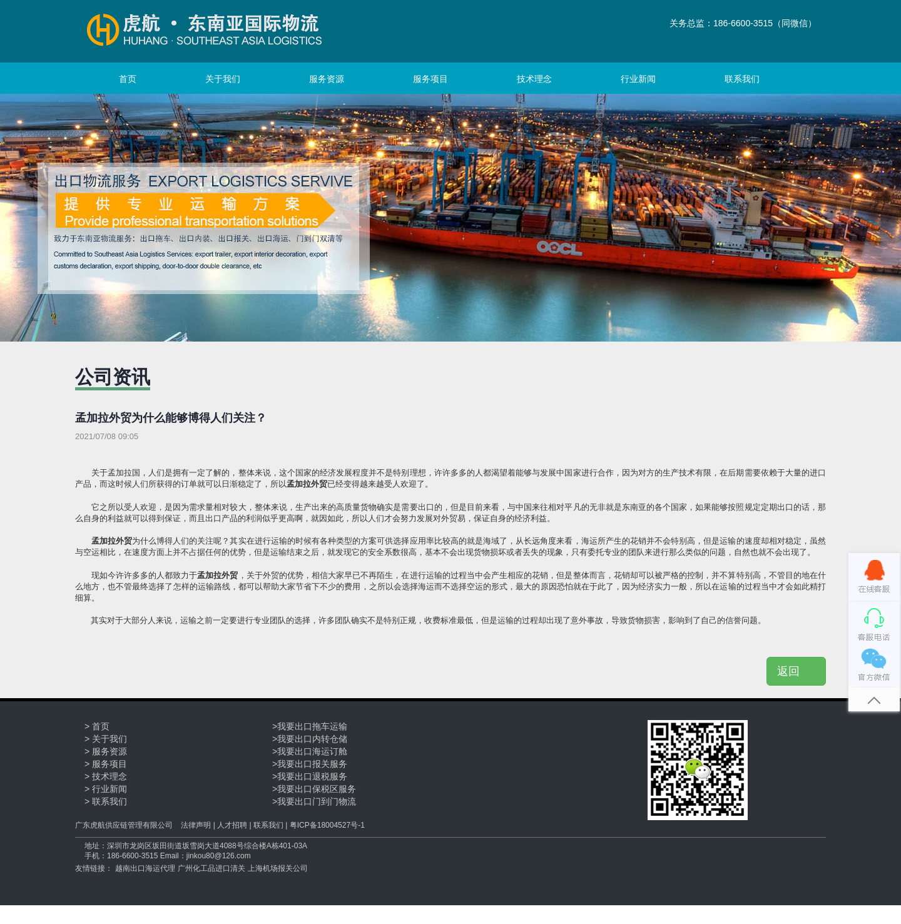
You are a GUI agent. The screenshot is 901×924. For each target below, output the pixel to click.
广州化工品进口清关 (211, 868)
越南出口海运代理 (145, 868)
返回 (796, 671)
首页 (127, 79)
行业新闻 (638, 79)
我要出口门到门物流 (316, 801)
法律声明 (196, 825)
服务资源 (326, 79)
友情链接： (94, 868)
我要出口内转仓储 (312, 739)
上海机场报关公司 (278, 868)
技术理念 (534, 79)
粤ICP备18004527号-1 (327, 825)
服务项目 (430, 79)
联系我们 (742, 79)
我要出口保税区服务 (316, 789)
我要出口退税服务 (312, 776)
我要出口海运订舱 (312, 751)
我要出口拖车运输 (312, 726)
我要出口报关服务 (312, 764)
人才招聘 (232, 825)
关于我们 (222, 79)
